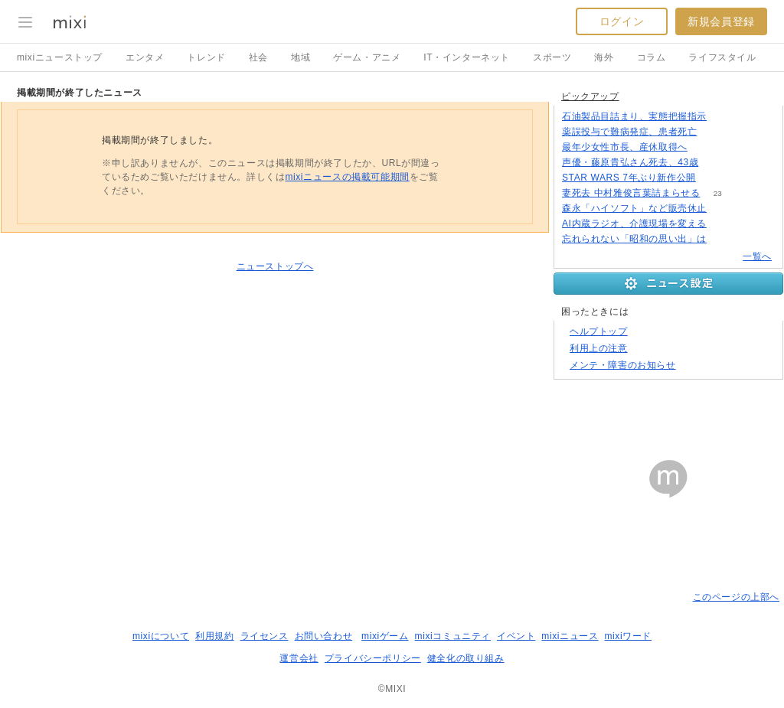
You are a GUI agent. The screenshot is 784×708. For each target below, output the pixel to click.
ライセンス (264, 636)
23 (718, 193)
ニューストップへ (275, 266)
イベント (516, 636)
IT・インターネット (466, 57)
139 (724, 208)
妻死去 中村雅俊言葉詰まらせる (631, 193)
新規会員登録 (721, 21)
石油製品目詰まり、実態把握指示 (634, 116)
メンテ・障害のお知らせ (623, 365)
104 (716, 162)
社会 (258, 57)
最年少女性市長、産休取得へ (625, 147)
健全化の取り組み (466, 658)
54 (714, 132)
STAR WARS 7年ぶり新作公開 (629, 177)
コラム (651, 57)
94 (713, 178)
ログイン (621, 21)
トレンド (206, 57)
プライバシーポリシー (373, 658)
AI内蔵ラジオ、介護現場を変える (634, 223)
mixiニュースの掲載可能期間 (347, 176)
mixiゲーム (385, 636)
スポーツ (552, 57)
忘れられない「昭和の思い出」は (634, 238)
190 (724, 117)
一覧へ (757, 256)
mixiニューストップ (60, 57)
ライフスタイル (722, 57)
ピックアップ (590, 96)
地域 (300, 57)
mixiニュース (569, 636)
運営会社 (298, 658)
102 (724, 224)
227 (705, 147)
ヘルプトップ (599, 331)
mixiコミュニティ (453, 636)
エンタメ (145, 57)
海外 (603, 57)
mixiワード (628, 636)
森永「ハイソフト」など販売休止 (634, 208)
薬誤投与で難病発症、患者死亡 (629, 131)
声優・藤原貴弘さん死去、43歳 (630, 162)
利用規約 (214, 636)
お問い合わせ (324, 636)
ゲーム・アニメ (366, 57)
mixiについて (160, 636)
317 (724, 239)
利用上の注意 (599, 348)
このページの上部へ (736, 597)
